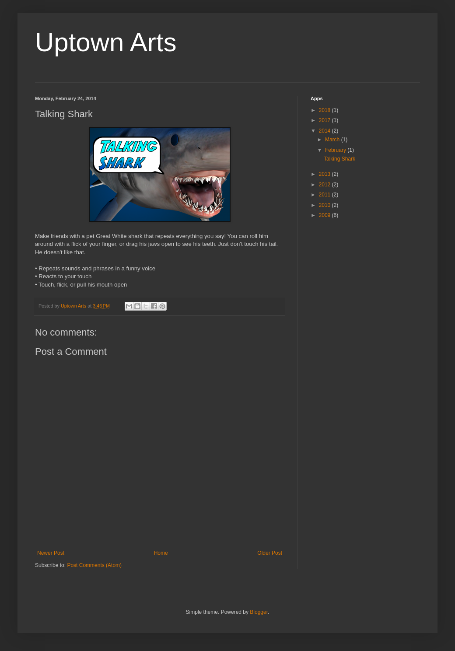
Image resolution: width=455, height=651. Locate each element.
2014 (325, 131)
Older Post (269, 553)
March (333, 139)
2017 (325, 120)
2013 (325, 174)
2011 (325, 195)
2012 (325, 185)
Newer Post (50, 553)
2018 (325, 110)
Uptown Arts (105, 42)
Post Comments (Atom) (94, 565)
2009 (325, 215)
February (336, 150)
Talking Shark (339, 159)
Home (161, 553)
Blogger (259, 612)
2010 (325, 205)
